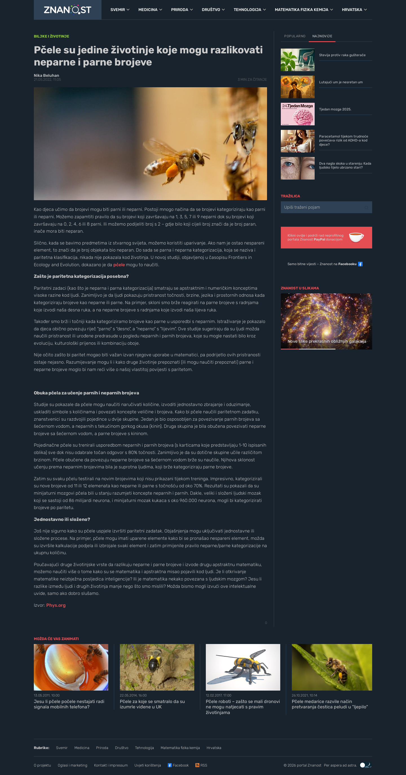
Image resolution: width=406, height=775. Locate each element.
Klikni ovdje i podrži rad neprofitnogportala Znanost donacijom (315, 237)
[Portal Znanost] (68, 10)
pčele (119, 264)
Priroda (102, 748)
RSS (203, 765)
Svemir (62, 748)
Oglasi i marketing (72, 765)
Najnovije (322, 36)
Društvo (121, 748)
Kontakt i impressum (111, 765)
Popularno (295, 36)
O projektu (42, 765)
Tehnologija (144, 748)
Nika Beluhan (46, 75)
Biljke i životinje (51, 36)
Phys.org (56, 605)
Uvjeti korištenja (147, 765)
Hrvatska (214, 748)
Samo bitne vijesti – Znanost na (322, 264)
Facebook (181, 765)
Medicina (81, 748)
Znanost (314, 765)
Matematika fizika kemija (180, 748)
